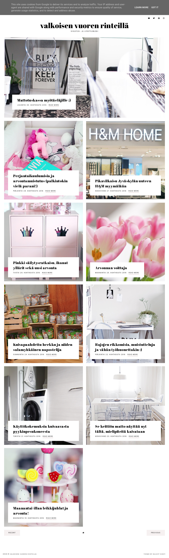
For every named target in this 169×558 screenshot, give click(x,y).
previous (156, 533)
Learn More (141, 7)
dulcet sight (159, 554)
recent (12, 533)
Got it (154, 7)
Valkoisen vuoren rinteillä (84, 25)
